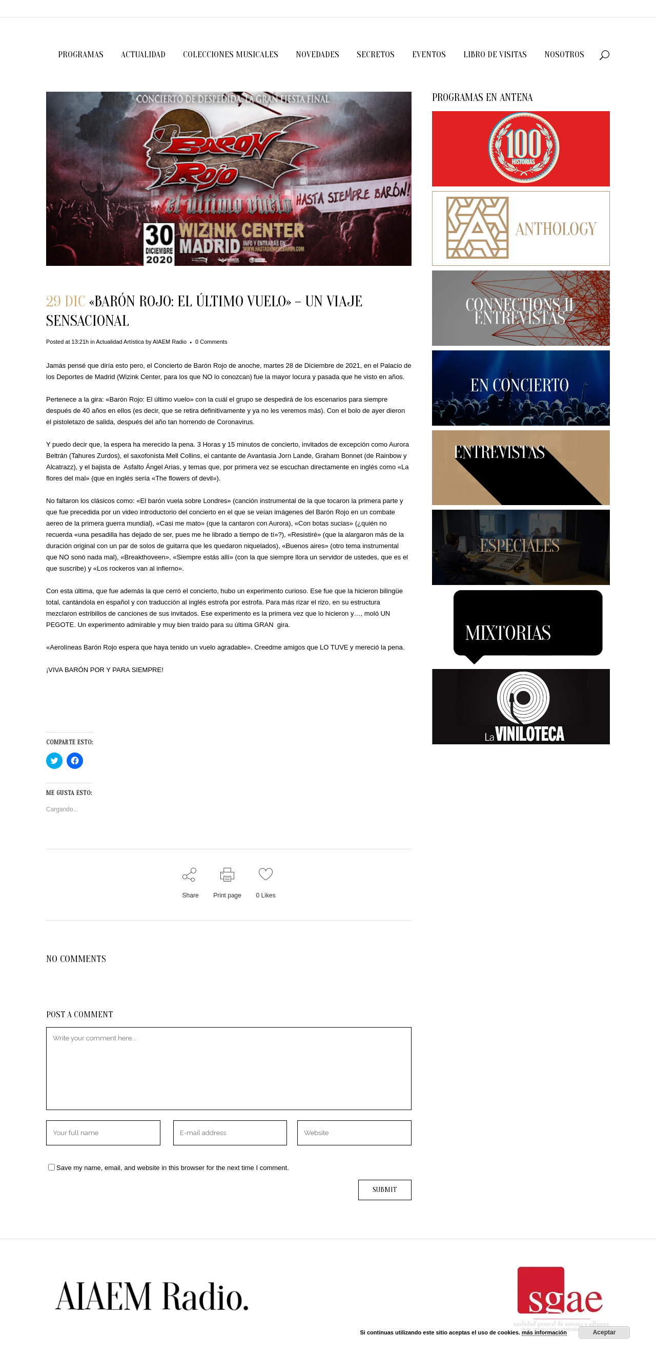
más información (544, 1332)
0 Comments (211, 342)
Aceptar (604, 1332)
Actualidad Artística (120, 342)
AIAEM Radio (170, 342)
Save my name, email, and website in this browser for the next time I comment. (172, 1168)
